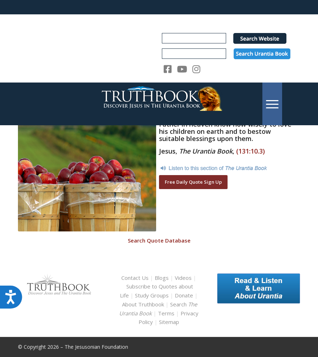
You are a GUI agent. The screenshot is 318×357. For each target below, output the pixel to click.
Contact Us (135, 277)
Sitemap (169, 321)
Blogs (162, 277)
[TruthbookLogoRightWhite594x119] (159, 104)
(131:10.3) (250, 151)
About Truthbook (143, 304)
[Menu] (272, 104)
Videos (183, 277)
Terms (166, 313)
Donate (184, 295)
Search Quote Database (159, 240)
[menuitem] (272, 104)
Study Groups (152, 295)
